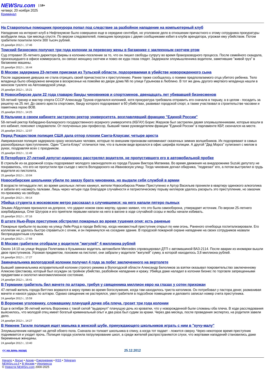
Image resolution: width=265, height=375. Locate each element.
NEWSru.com (18, 5)
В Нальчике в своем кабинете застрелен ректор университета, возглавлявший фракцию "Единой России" (99, 117)
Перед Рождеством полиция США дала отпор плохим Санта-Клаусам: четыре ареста (79, 135)
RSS (58, 360)
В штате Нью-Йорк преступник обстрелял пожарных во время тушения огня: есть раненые (85, 221)
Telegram (70, 360)
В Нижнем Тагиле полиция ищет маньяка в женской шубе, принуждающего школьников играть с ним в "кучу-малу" (107, 325)
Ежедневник (44, 360)
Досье (19, 360)
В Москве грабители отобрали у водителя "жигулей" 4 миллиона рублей (68, 244)
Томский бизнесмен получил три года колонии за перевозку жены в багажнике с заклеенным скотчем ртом (100, 50)
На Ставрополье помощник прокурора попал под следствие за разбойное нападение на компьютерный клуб (102, 27)
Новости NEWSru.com (20, 367)
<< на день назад (14, 350)
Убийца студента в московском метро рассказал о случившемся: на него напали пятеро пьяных (90, 203)
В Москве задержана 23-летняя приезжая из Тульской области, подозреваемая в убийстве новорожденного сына (106, 72)
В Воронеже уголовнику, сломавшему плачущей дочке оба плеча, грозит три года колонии (85, 303)
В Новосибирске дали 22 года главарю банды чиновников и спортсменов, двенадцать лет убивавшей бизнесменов (108, 95)
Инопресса (44, 363)
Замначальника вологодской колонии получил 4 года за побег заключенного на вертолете (84, 262)
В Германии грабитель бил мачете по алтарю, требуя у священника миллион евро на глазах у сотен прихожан (103, 284)
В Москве (28, 363)
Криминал (8, 14)
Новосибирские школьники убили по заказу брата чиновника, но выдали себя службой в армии (90, 180)
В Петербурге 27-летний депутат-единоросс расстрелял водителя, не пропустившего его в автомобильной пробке (107, 158)
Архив (30, 360)
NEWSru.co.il (10, 363)
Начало (7, 360)
